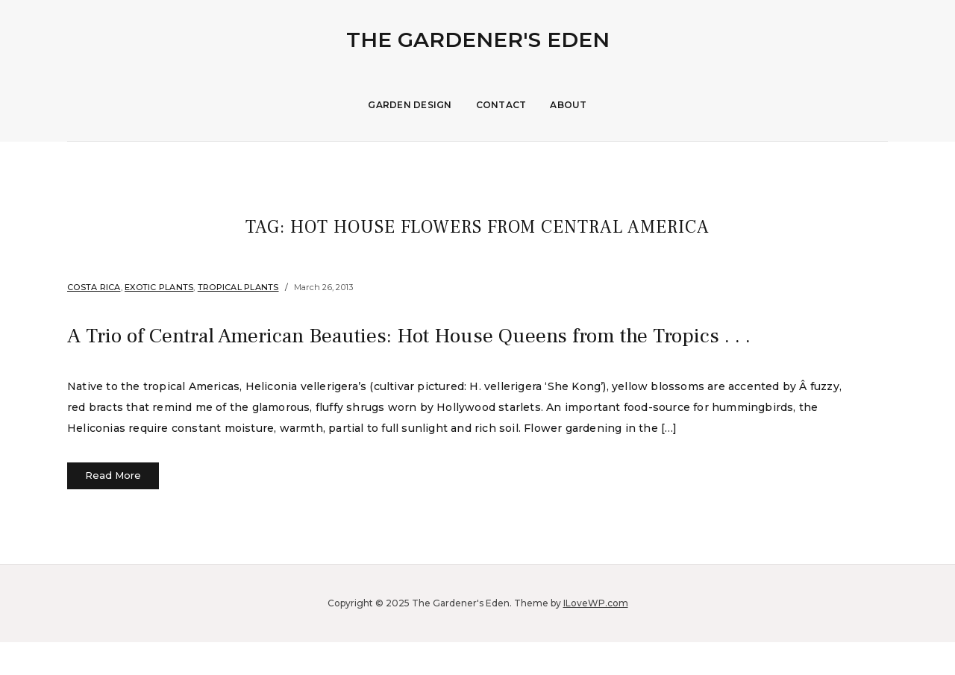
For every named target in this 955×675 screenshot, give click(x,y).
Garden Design (409, 104)
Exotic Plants (159, 287)
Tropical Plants (238, 287)
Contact (501, 104)
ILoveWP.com (595, 635)
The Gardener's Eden (478, 39)
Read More (113, 509)
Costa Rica (94, 287)
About (568, 104)
